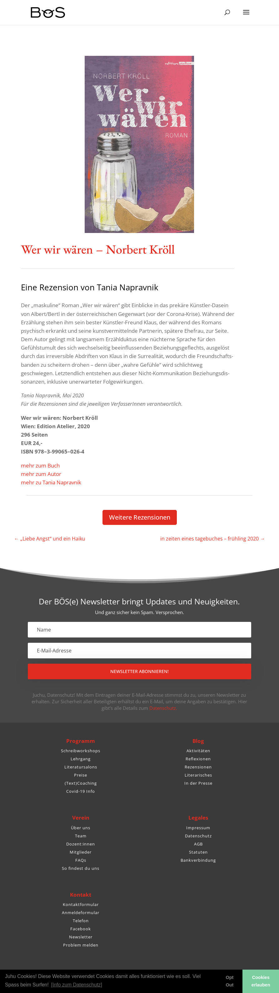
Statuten (198, 852)
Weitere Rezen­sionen (139, 517)
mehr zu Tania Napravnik (51, 482)
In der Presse (198, 783)
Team (81, 836)
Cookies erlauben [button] (261, 981)
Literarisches (198, 775)
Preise (80, 775)
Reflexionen (198, 759)
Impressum (198, 828)
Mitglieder (81, 852)
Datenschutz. (163, 708)
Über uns (80, 828)
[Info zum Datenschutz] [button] (76, 984)
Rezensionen (198, 767)
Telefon (81, 920)
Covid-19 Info (80, 791)
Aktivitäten (198, 750)
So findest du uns (80, 868)
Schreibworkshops (80, 750)
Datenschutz (198, 836)
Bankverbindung (198, 860)
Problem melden (80, 945)
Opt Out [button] (230, 981)
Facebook (80, 929)
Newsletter (80, 937)
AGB (198, 844)
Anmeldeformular (80, 912)
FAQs (80, 860)
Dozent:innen (80, 844)
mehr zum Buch (40, 465)
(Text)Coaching (81, 783)
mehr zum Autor (41, 473)
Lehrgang (81, 759)
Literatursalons (80, 767)
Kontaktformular (81, 904)
